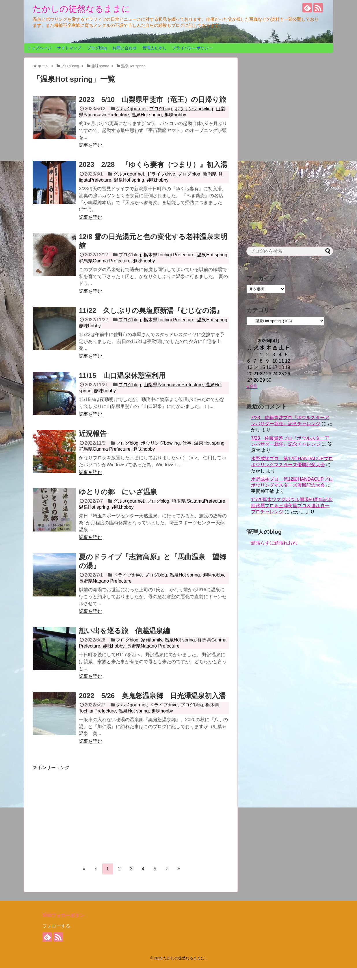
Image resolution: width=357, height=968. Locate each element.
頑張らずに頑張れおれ (274, 542)
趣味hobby (175, 114)
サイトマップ (69, 48)
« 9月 (251, 386)
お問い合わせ (124, 48)
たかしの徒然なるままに (82, 9)
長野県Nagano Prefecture (105, 581)
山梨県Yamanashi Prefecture (173, 384)
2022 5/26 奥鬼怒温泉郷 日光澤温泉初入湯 (152, 696)
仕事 (186, 443)
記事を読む (90, 145)
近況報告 (93, 433)
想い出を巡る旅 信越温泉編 (124, 631)
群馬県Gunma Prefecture (105, 260)
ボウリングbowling (193, 108)
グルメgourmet (131, 108)
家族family (151, 639)
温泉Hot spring (146, 114)
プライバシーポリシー (192, 48)
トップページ (39, 48)
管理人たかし (154, 48)
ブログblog (97, 48)
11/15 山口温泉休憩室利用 (122, 375)
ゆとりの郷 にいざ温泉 (118, 492)
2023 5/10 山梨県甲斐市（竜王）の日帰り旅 (152, 99)
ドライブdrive (161, 173)
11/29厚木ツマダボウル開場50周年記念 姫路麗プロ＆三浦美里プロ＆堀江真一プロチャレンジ (294, 505)
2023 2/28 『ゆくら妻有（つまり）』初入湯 (153, 164)
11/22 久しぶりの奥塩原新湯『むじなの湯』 (151, 310)
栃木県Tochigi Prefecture (169, 254)
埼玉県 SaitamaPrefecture (198, 501)
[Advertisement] (81, 811)
